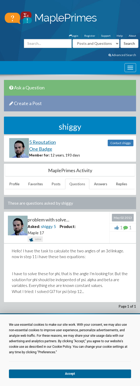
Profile (14, 184)
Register (89, 35)
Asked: (34, 226)
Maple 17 (36, 232)
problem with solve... (48, 219)
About (132, 35)
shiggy (47, 226)
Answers (100, 184)
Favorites (35, 184)
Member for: (39, 155)
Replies (121, 184)
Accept (70, 374)
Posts (56, 184)
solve (35, 239)
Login (73, 35)
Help (120, 35)
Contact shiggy (120, 143)
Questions (77, 184)
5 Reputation (42, 142)
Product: (68, 226)
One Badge (40, 149)
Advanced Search (122, 55)
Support (106, 35)
